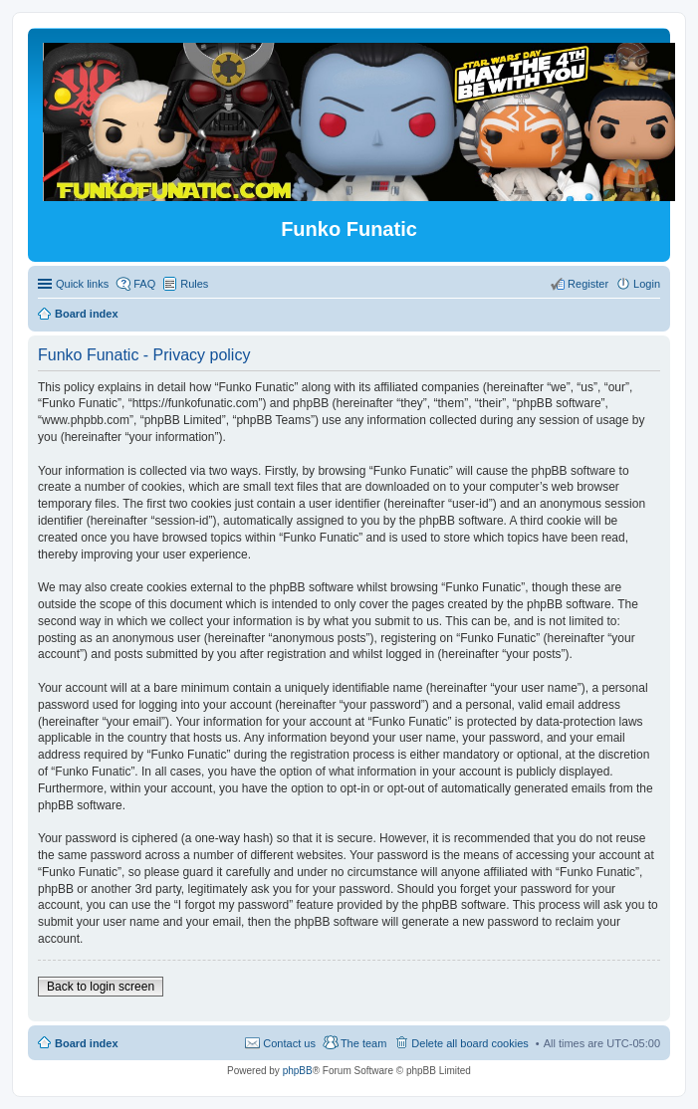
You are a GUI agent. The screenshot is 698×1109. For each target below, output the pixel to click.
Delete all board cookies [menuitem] (469, 1043)
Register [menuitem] (588, 284)
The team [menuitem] (363, 1043)
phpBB (298, 1070)
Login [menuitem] (646, 284)
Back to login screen (100, 987)
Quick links (82, 284)
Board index (86, 1043)
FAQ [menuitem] (144, 284)
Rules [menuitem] (194, 284)
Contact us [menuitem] (289, 1043)
